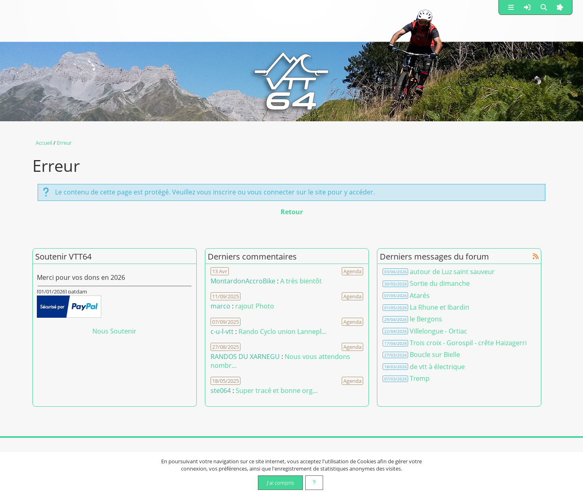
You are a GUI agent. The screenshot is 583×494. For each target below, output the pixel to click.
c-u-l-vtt (222, 331)
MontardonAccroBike (243, 281)
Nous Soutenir (114, 331)
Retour (292, 211)
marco (220, 306)
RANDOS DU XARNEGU (246, 356)
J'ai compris (280, 482)
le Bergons (426, 319)
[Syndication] (535, 256)
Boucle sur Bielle (435, 354)
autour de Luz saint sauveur (452, 271)
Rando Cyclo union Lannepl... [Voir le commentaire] (282, 331)
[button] (511, 7)
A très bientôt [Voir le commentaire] (301, 281)
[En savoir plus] (314, 482)
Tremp (420, 378)
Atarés (420, 295)
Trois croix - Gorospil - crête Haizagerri (468, 342)
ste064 (221, 390)
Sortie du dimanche (440, 283)
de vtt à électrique (437, 366)
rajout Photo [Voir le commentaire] (254, 306)
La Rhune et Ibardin (439, 307)
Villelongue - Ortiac (438, 331)
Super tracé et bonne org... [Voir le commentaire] (276, 390)
